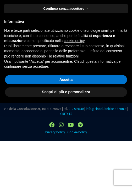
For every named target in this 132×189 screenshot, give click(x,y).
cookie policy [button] (74, 41)
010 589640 (76, 109)
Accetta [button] (66, 79)
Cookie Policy (77, 132)
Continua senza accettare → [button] (66, 8)
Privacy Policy (55, 132)
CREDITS (66, 114)
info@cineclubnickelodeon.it (106, 109)
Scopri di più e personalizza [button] (66, 92)
